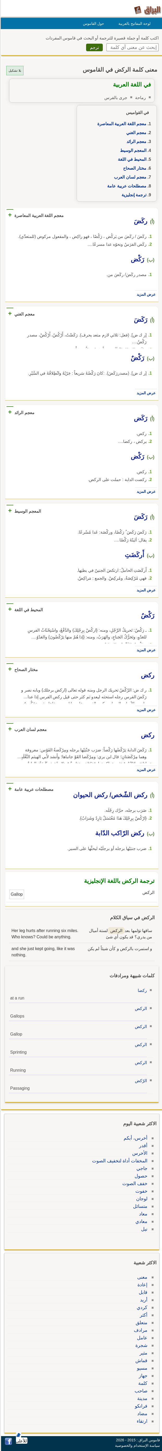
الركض (140, 1008)
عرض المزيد (145, 294)
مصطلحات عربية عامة (126, 186)
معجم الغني (135, 132)
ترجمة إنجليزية (133, 195)
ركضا (141, 990)
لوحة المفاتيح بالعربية (134, 23)
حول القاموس (92, 23)
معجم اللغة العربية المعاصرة (121, 124)
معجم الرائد (136, 141)
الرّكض (140, 1080)
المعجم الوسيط (132, 150)
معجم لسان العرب (129, 177)
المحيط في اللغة (131, 159)
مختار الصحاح (134, 168)
